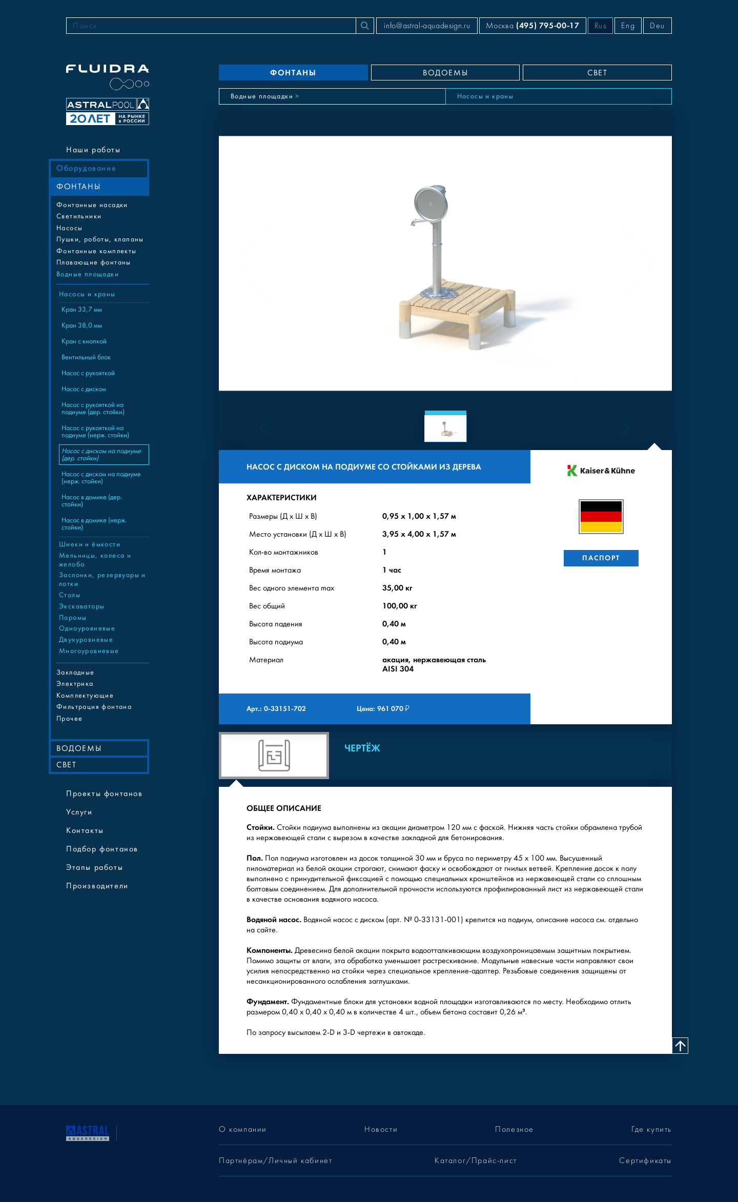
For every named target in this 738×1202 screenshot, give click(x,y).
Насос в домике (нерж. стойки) (94, 524)
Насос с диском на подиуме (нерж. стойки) (101, 477)
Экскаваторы (82, 606)
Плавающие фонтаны (93, 262)
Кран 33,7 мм (81, 309)
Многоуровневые (89, 651)
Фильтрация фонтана (94, 707)
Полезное (514, 1129)
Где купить (651, 1129)
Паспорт (601, 558)
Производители (97, 885)
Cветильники (78, 216)
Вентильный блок (86, 357)
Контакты (85, 830)
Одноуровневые (87, 628)
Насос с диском (83, 389)
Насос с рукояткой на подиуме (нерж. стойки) (95, 431)
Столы (69, 595)
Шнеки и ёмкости (89, 544)
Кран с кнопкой (84, 341)
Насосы (69, 228)
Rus (600, 25)
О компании (243, 1129)
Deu (657, 25)
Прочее (69, 719)
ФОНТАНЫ (78, 186)
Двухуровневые (86, 640)
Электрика (75, 684)
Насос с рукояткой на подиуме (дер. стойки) (93, 408)
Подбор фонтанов (102, 848)
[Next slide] (636, 263)
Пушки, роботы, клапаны (100, 239)
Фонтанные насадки (92, 205)
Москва (532, 25)
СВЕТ (66, 764)
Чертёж (362, 748)
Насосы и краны (87, 294)
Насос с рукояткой (88, 373)
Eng (628, 25)
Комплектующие (85, 695)
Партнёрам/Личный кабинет (275, 1160)
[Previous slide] (254, 263)
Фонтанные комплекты (96, 251)
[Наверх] (680, 1045)
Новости (381, 1129)
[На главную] (87, 1132)
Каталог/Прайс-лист (476, 1160)
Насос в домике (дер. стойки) (91, 500)
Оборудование (86, 168)
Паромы (73, 618)
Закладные (75, 672)
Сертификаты (645, 1160)
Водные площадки (87, 274)
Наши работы (93, 149)
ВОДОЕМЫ (78, 748)
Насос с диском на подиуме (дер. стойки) (101, 454)
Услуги (79, 812)
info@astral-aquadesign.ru (427, 25)
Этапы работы (94, 867)
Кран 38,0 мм (81, 325)
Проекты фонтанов (104, 793)
